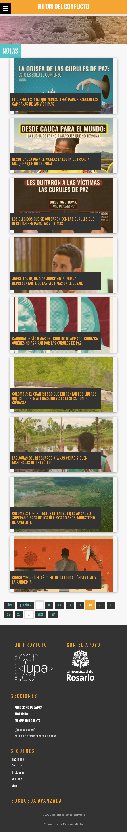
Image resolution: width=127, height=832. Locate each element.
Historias (21, 714)
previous (25, 605)
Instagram (18, 772)
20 (100, 605)
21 (111, 605)
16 (59, 605)
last (53, 614)
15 (49, 605)
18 (80, 605)
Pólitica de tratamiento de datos (35, 736)
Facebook (18, 759)
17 (69, 605)
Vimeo (15, 786)
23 (19, 614)
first (10, 605)
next (40, 614)
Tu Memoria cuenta (27, 721)
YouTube (17, 779)
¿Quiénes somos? (24, 730)
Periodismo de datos (28, 707)
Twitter (17, 766)
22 (8, 614)
